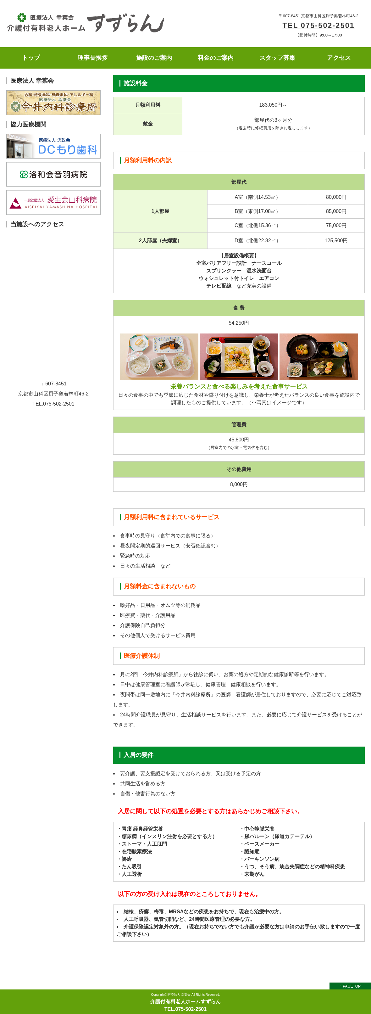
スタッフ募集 (277, 57)
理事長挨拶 (93, 57)
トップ (31, 57)
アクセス (339, 57)
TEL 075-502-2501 (318, 25)
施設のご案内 (154, 57)
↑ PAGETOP (350, 986)
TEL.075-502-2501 (185, 1009)
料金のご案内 (216, 57)
